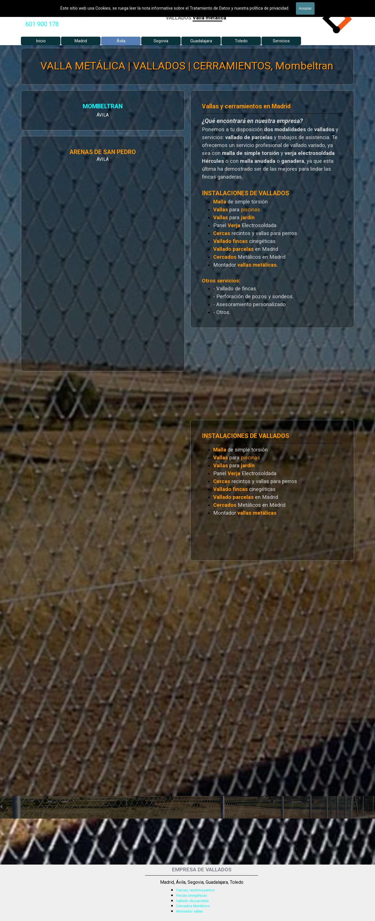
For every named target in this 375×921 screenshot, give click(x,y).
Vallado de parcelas (192, 901)
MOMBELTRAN (50, 107)
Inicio (41, 40)
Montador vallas (189, 911)
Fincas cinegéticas (191, 895)
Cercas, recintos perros (195, 890)
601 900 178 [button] (42, 24)
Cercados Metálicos (193, 906)
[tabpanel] (42, 24)
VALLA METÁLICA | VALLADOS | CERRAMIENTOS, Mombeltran (187, 66)
